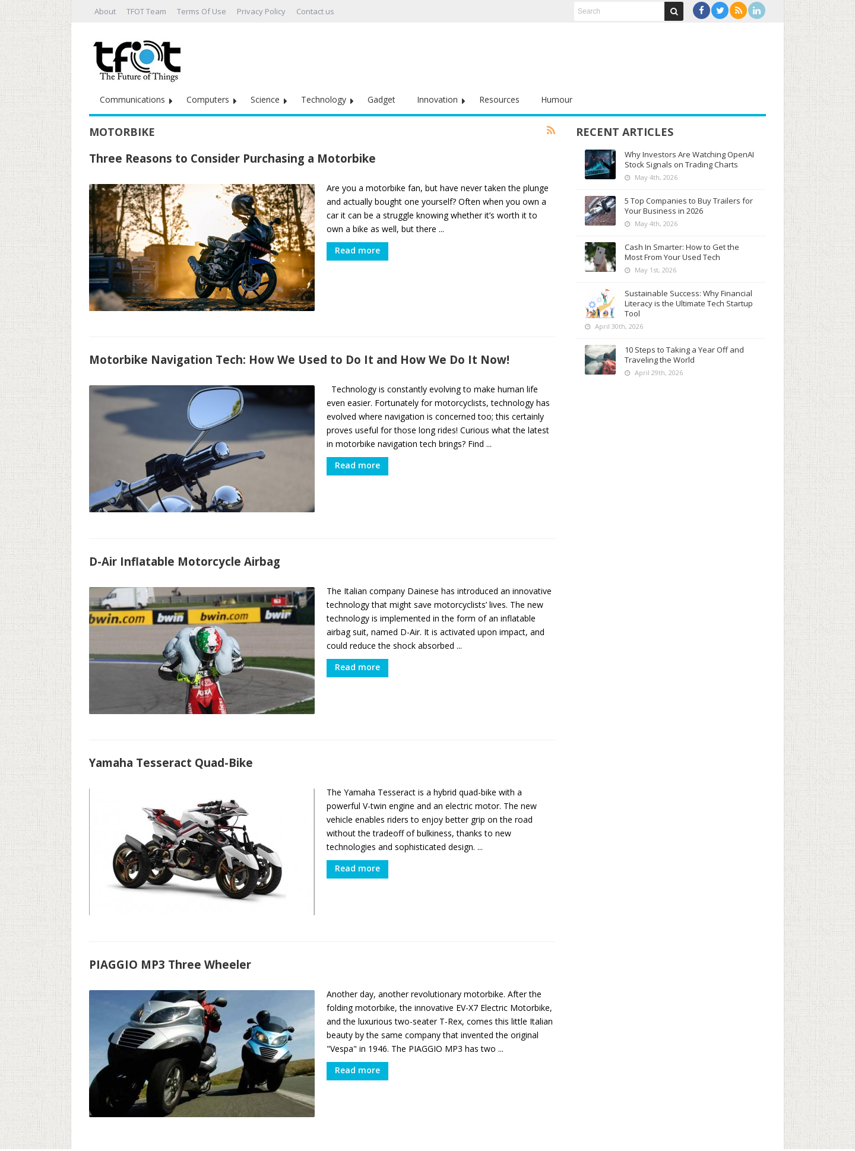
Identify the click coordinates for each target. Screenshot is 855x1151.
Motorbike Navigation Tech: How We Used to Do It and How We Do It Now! (299, 354)
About (105, 11)
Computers (207, 99)
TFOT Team (146, 11)
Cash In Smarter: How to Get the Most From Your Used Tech (682, 252)
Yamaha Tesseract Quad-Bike (171, 747)
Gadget (381, 99)
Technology (323, 99)
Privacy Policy (261, 11)
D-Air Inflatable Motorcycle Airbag (184, 551)
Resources (499, 99)
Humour (556, 99)
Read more (357, 250)
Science (265, 99)
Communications (132, 99)
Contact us (315, 11)
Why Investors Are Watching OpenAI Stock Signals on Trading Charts (689, 159)
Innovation (437, 99)
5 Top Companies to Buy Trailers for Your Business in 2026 (689, 205)
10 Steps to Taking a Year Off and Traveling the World (684, 354)
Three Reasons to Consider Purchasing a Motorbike (232, 158)
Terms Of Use (201, 11)
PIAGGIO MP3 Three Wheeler (170, 944)
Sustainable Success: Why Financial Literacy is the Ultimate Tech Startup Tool (689, 303)
